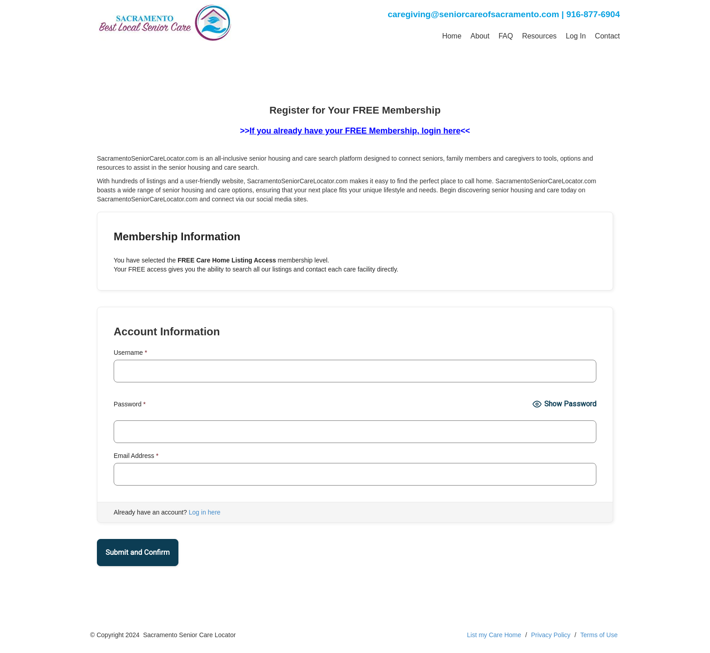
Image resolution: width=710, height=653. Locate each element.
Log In (575, 36)
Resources (539, 36)
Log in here (205, 512)
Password (130, 404)
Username (130, 352)
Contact (607, 36)
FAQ (506, 36)
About (479, 36)
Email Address (136, 455)
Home (451, 36)
